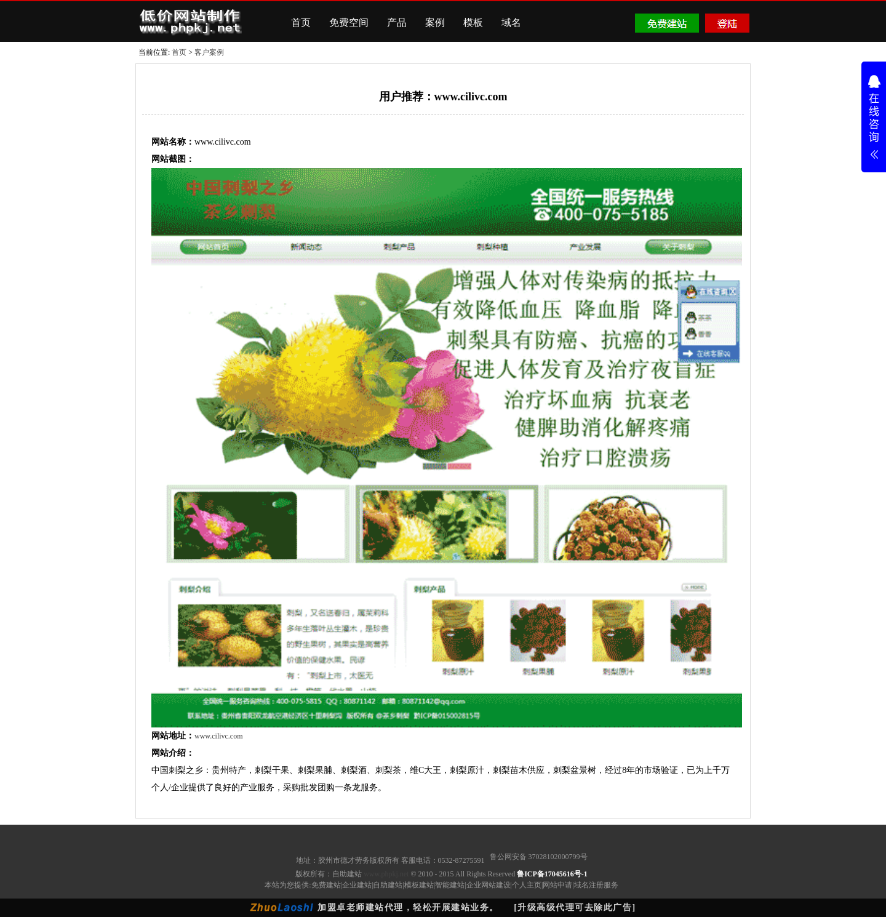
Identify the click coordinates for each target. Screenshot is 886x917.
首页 (301, 22)
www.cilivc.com (218, 736)
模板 (473, 22)
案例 (435, 22)
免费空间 (349, 22)
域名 (511, 22)
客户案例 (209, 52)
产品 (397, 22)
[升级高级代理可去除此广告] (575, 907)
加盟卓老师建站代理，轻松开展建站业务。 (408, 907)
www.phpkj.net (386, 874)
